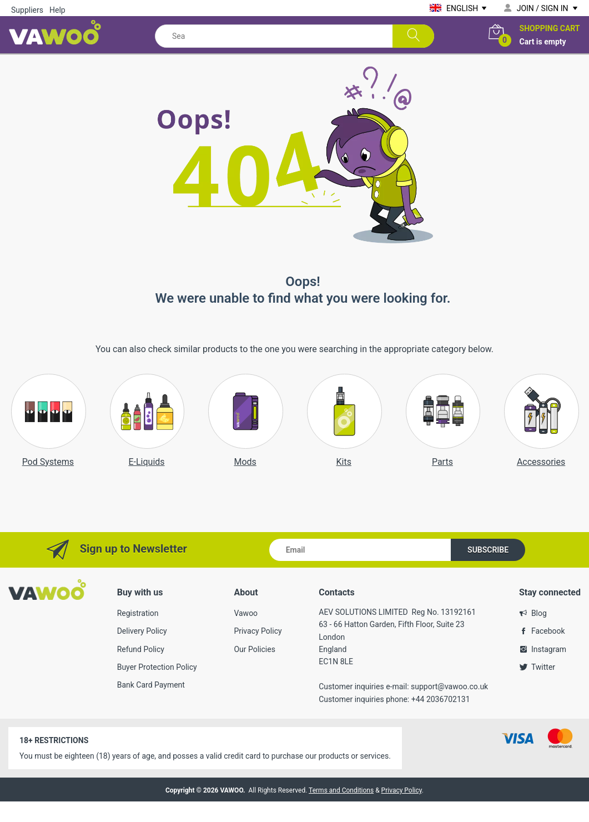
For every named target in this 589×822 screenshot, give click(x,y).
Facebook (548, 651)
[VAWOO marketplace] (57, 30)
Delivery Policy (142, 651)
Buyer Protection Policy (157, 687)
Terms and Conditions (341, 811)
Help (57, 10)
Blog (539, 633)
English (462, 8)
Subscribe (488, 569)
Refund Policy (140, 669)
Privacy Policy (257, 651)
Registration (138, 633)
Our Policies (254, 669)
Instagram (548, 669)
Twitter (543, 687)
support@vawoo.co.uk (449, 707)
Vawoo (246, 633)
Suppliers (27, 10)
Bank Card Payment (151, 705)
